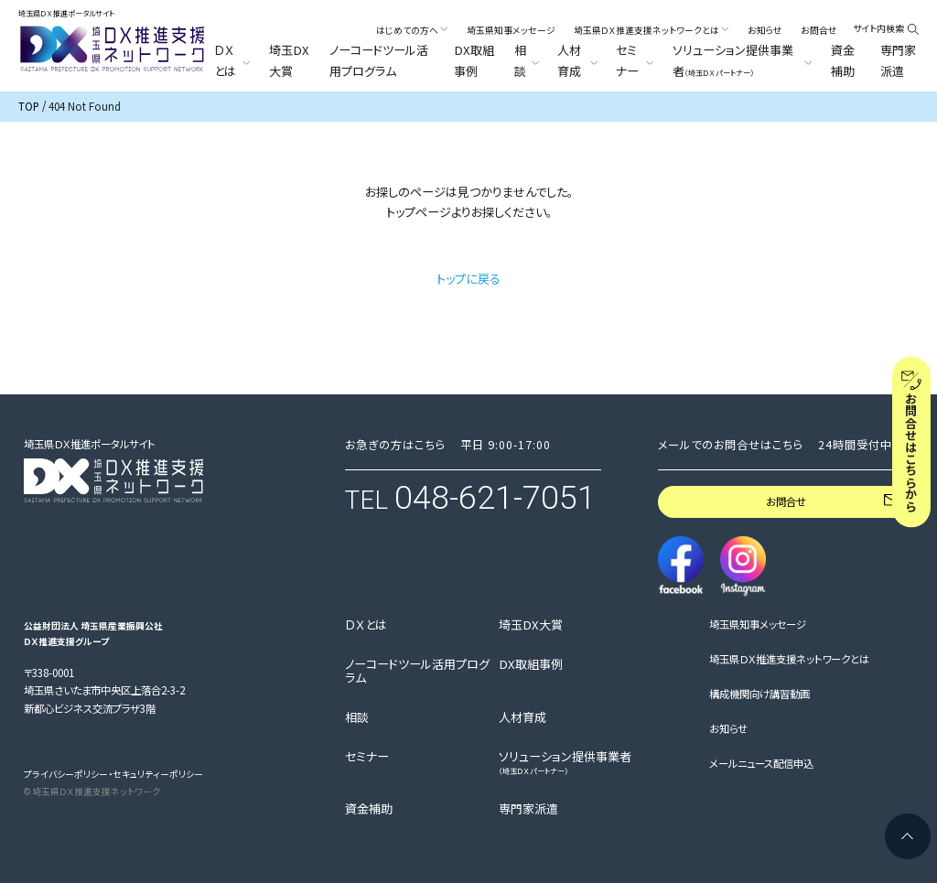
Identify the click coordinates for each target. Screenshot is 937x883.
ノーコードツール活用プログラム (378, 60)
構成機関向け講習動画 (759, 694)
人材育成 (522, 717)
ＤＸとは (366, 625)
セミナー (367, 756)
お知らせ (765, 30)
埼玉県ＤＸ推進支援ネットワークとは (789, 659)
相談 (357, 717)
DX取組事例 (474, 60)
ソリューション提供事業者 (565, 762)
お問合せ (819, 30)
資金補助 (843, 60)
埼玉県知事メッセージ (511, 30)
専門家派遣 (898, 60)
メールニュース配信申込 (761, 764)
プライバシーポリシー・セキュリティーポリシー (113, 774)
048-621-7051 (495, 498)
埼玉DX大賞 (289, 60)
